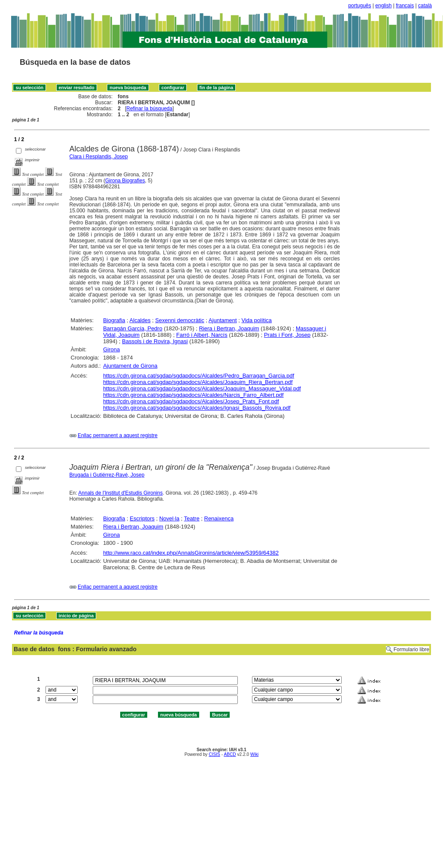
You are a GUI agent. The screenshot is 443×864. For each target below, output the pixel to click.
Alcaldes (140, 320)
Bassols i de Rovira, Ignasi (155, 341)
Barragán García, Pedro (132, 328)
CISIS (214, 754)
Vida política (256, 320)
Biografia (114, 320)
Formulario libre (411, 649)
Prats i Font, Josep (287, 335)
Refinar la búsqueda (149, 109)
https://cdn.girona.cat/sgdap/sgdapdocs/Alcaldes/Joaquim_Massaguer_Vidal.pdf (202, 388)
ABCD (230, 754)
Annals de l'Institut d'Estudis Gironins (120, 493)
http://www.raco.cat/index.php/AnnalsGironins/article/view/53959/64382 (191, 553)
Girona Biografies (125, 181)
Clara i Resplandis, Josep (99, 157)
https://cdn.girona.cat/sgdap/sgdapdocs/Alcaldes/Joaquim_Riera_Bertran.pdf (198, 382)
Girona (111, 349)
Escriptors (142, 518)
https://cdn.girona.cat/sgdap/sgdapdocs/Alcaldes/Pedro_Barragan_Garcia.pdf (198, 375)
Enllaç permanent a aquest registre (118, 435)
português (359, 6)
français (405, 6)
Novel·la (169, 518)
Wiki (254, 754)
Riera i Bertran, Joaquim (229, 328)
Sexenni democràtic (179, 320)
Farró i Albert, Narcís (201, 335)
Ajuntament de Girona (130, 366)
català (425, 6)
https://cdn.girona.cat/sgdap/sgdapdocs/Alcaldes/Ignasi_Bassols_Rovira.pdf (196, 408)
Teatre (192, 518)
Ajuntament (223, 320)
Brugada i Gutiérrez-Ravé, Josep (107, 475)
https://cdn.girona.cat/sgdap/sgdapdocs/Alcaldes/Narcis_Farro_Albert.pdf (193, 395)
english (383, 6)
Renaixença (219, 518)
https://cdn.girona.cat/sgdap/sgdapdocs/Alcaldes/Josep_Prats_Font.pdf (191, 401)
